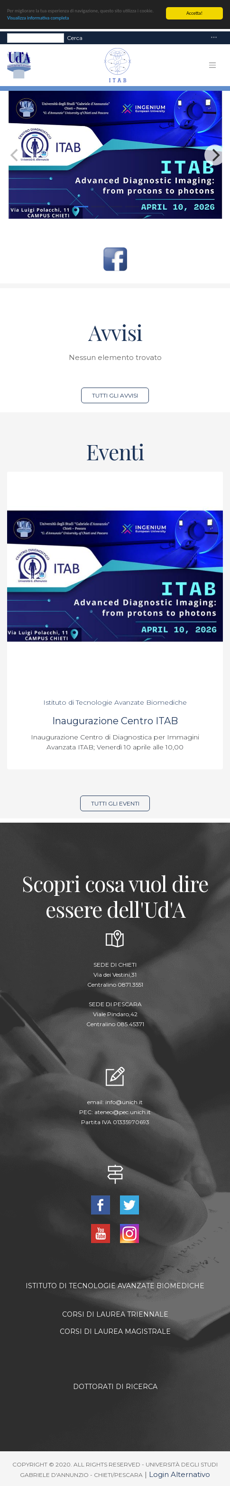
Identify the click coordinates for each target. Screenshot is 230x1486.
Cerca (75, 37)
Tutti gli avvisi (115, 395)
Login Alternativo (179, 1474)
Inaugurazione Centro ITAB (115, 721)
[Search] (35, 37)
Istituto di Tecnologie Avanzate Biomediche (115, 702)
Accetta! (194, 13)
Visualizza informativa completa (38, 18)
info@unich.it (124, 1102)
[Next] (214, 155)
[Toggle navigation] (214, 37)
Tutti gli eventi (115, 803)
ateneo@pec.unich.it (122, 1112)
